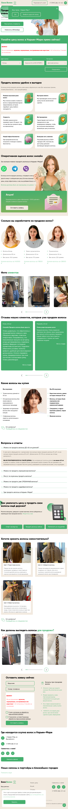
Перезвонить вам (40, 3)
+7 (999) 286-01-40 (56, 3)
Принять (14, 802)
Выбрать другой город (30, 14)
